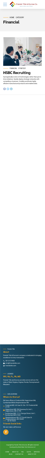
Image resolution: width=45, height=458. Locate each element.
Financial (13, 68)
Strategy (22, 68)
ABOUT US (15, 452)
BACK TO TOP (32, 454)
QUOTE (29, 452)
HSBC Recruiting (16, 72)
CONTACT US (19, 454)
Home (12, 17)
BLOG (10, 454)
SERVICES (37, 452)
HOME (7, 452)
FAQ (22, 452)
